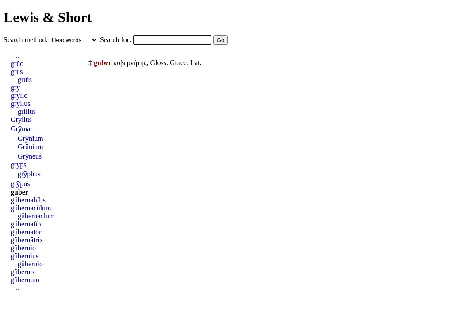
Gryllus (21, 119)
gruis (25, 79)
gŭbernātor (26, 232)
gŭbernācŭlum (31, 208)
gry (15, 87)
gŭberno (22, 272)
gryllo (19, 95)
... (16, 55)
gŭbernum (25, 280)
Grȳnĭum (30, 138)
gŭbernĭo (23, 248)
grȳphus (29, 174)
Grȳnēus (30, 156)
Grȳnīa (20, 128)
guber (19, 192)
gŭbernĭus (24, 256)
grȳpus (20, 183)
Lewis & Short (48, 17)
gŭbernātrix (27, 240)
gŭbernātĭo (26, 224)
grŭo (17, 63)
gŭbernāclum (36, 216)
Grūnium (30, 147)
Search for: (116, 39)
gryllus (20, 103)
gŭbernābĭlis (28, 200)
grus (17, 71)
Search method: (27, 39)
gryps (19, 164)
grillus (27, 111)
